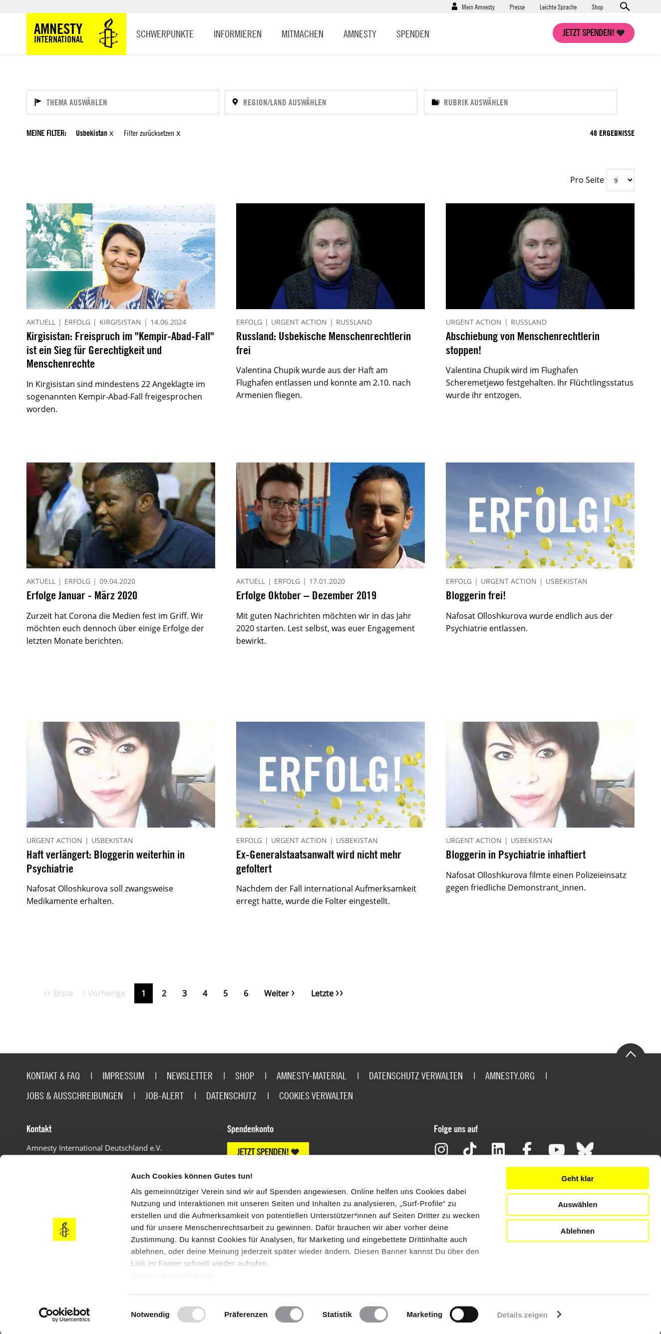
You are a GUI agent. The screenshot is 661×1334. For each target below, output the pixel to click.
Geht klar (577, 1178)
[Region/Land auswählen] (321, 102)
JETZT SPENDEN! (263, 1152)
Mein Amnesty (478, 6)
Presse (517, 6)
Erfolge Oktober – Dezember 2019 (306, 595)
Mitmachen (303, 33)
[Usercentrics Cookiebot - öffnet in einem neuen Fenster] (64, 1314)
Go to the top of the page (631, 1053)
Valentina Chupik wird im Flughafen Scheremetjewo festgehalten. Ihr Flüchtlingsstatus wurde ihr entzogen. (540, 383)
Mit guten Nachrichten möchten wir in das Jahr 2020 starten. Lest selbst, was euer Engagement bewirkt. (325, 628)
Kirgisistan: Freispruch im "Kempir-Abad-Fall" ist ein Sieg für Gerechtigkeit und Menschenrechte (120, 350)
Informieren (238, 33)
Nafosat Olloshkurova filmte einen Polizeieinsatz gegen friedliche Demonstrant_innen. (536, 881)
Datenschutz (231, 1095)
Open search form (625, 6)
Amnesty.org (510, 1075)
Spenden (412, 33)
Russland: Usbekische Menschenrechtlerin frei (323, 343)
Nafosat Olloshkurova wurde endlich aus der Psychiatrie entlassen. (529, 622)
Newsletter (190, 1075)
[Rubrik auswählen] (520, 102)
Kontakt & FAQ (53, 1075)
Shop (597, 6)
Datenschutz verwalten (416, 1075)
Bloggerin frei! (476, 595)
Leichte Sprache (558, 6)
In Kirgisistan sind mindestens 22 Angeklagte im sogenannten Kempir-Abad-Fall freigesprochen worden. (115, 397)
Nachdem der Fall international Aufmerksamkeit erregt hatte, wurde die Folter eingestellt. (326, 894)
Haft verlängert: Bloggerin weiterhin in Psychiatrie (105, 861)
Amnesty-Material (311, 1075)
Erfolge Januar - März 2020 (81, 595)
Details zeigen (522, 1314)
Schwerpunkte (165, 33)
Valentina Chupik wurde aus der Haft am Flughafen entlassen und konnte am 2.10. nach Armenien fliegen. (323, 383)
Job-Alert (164, 1095)
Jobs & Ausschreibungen (74, 1095)
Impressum (123, 1075)
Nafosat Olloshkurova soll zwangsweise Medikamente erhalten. (99, 894)
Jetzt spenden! (589, 32)
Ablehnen (578, 1230)
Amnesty (359, 33)
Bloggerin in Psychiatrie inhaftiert (516, 854)
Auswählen (577, 1204)
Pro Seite (587, 179)
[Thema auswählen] (122, 102)
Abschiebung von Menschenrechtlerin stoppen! (523, 343)
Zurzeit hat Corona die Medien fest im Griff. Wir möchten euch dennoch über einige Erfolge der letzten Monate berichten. (115, 628)
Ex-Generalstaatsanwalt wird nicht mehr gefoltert (318, 861)
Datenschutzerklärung (173, 1275)
